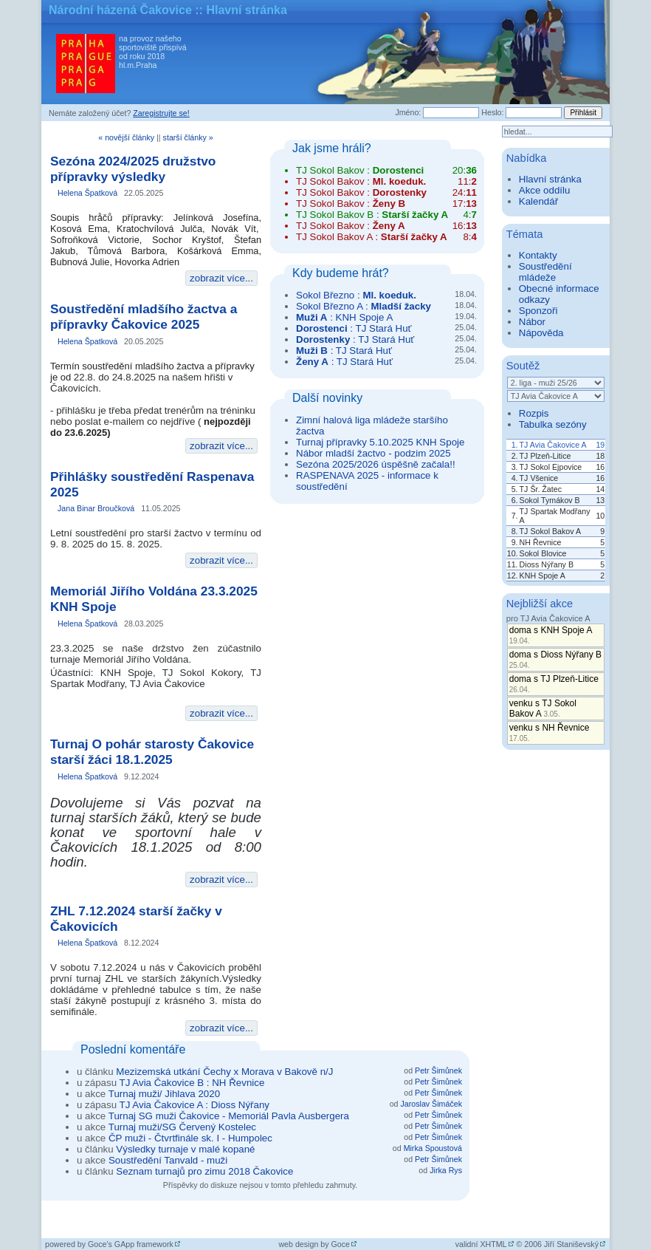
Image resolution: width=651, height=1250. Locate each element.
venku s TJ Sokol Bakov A (542, 708)
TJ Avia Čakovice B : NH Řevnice (192, 1082)
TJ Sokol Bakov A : (371, 236)
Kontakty (538, 255)
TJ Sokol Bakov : (360, 170)
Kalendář (538, 201)
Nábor (532, 321)
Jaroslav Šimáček (431, 1103)
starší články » (188, 137)
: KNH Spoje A (344, 317)
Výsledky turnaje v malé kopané (185, 1149)
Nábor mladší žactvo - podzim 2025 (373, 453)
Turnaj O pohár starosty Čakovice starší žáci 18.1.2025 (152, 752)
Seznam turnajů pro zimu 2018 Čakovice (204, 1171)
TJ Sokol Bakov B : (372, 214)
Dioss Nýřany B (547, 564)
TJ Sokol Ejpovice (551, 466)
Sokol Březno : (356, 295)
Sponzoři (538, 310)
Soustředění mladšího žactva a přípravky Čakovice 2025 (143, 316)
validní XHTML (481, 1244)
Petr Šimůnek (438, 1070)
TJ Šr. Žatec (541, 489)
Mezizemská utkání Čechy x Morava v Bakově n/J (224, 1071)
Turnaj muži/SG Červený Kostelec (182, 1127)
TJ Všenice (539, 478)
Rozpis (534, 413)
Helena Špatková (87, 192)
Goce (340, 1244)
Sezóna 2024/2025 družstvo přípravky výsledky (133, 169)
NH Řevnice (541, 542)
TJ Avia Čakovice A (553, 444)
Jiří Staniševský (571, 1244)
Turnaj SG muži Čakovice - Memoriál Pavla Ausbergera (228, 1115)
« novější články (126, 137)
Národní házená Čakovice (120, 10)
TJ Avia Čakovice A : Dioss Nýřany (194, 1104)
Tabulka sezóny (553, 424)
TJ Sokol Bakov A (551, 531)
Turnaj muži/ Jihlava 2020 (164, 1093)
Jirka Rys (446, 1170)
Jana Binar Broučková (96, 508)
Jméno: (408, 112)
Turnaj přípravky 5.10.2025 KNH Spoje (380, 442)
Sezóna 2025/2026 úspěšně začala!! (375, 464)
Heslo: (492, 112)
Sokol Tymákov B (550, 500)
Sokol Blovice (543, 553)
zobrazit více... (221, 278)
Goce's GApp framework (130, 1244)
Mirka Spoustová (433, 1148)
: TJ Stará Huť (354, 328)
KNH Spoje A (542, 575)
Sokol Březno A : (363, 306)
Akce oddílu (545, 190)
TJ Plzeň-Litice (545, 455)
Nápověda (541, 332)
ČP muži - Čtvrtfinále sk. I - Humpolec (190, 1138)
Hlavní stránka (550, 179)
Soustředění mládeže (545, 272)
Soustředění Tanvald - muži (167, 1160)
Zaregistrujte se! (161, 113)
